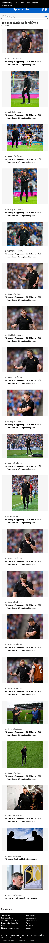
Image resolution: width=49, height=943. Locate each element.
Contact (29, 928)
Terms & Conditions (8, 940)
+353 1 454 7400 (13, 928)
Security (32, 940)
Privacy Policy (21, 940)
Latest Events (31, 918)
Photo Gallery (31, 920)
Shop (28, 923)
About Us (29, 925)
